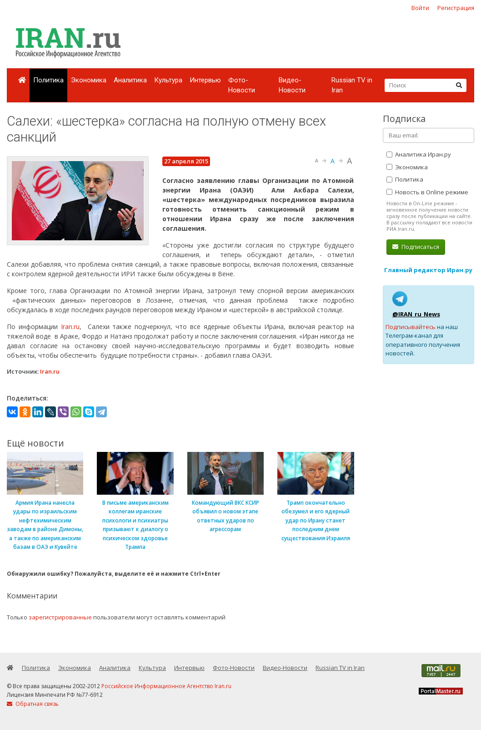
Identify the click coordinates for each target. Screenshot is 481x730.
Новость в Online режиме (427, 192)
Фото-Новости (241, 85)
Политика (48, 80)
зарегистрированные (60, 617)
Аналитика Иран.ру (418, 154)
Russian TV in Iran (351, 85)
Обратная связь (33, 704)
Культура (168, 80)
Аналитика (130, 80)
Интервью (205, 80)
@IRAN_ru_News (416, 314)
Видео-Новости (292, 85)
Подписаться (415, 247)
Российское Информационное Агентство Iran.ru (166, 686)
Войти (420, 8)
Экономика (88, 80)
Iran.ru (70, 326)
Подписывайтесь (411, 327)
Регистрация (455, 8)
